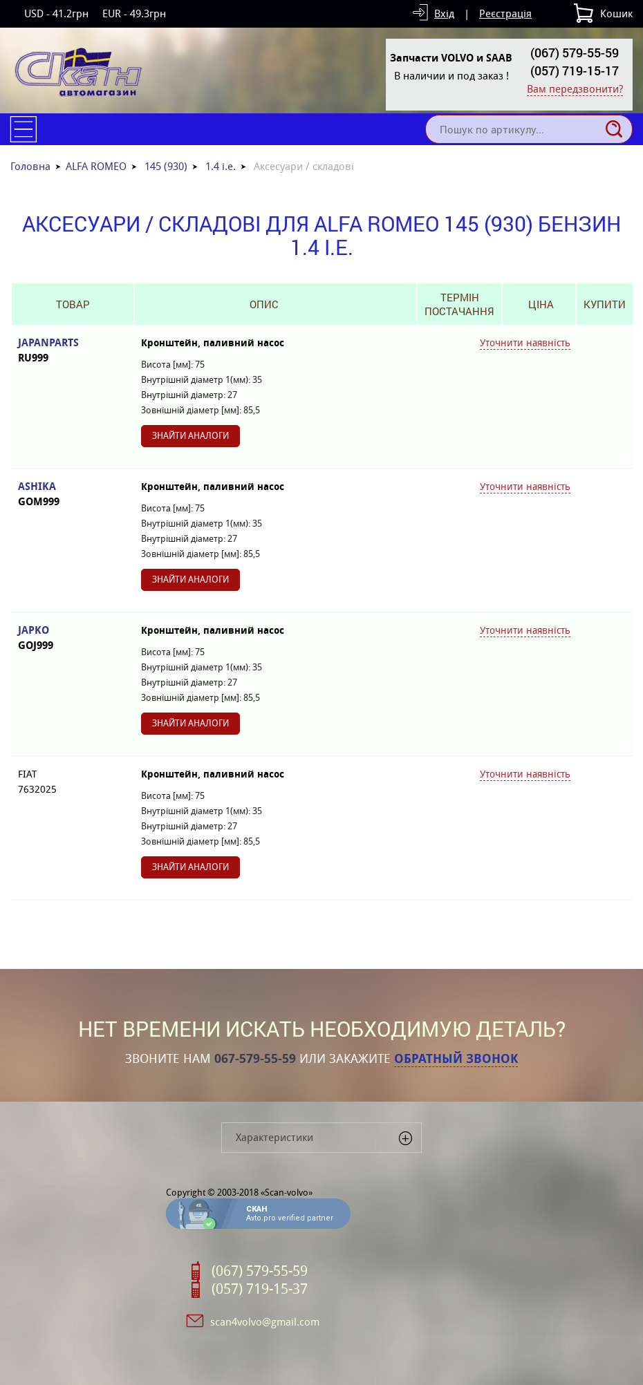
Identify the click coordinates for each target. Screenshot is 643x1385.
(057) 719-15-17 (574, 70)
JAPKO (72, 638)
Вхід (444, 13)
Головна (30, 166)
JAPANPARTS (72, 351)
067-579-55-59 (255, 1058)
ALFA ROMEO (96, 166)
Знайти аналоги (190, 436)
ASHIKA (72, 494)
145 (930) (166, 166)
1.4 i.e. (220, 166)
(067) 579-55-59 (574, 52)
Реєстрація (505, 13)
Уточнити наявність (525, 343)
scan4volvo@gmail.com (264, 1321)
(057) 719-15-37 (260, 1289)
